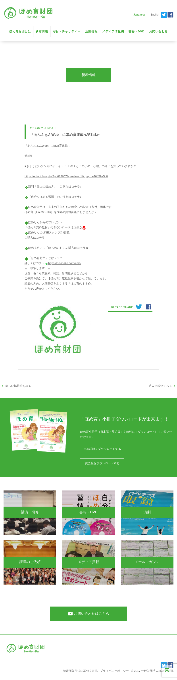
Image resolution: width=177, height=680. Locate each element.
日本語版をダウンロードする (102, 449)
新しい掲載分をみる (15, 385)
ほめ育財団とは (20, 31)
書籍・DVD (136, 31)
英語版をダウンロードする (102, 463)
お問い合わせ (158, 31)
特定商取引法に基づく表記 (80, 670)
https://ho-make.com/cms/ (64, 263)
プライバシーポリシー (114, 670)
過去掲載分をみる (163, 385)
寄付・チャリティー (67, 31)
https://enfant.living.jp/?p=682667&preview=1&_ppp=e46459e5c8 (66, 176)
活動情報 (91, 31)
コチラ (75, 186)
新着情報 (42, 31)
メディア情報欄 (113, 31)
